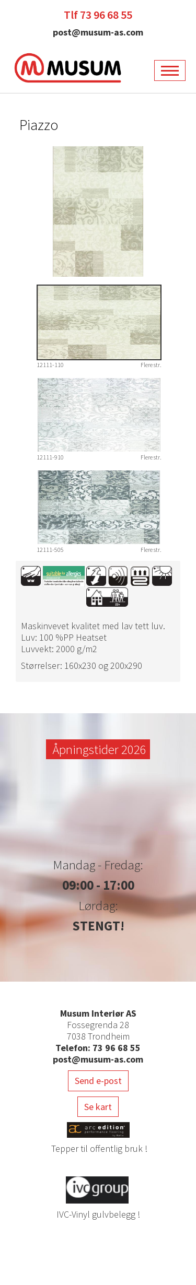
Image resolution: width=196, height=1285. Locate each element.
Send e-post (98, 1081)
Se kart (98, 1107)
